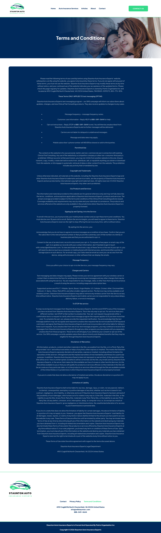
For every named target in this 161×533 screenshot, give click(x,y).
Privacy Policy (75, 501)
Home (53, 8)
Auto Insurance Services (68, 8)
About (93, 8)
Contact (102, 8)
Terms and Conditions (92, 501)
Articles (84, 8)
